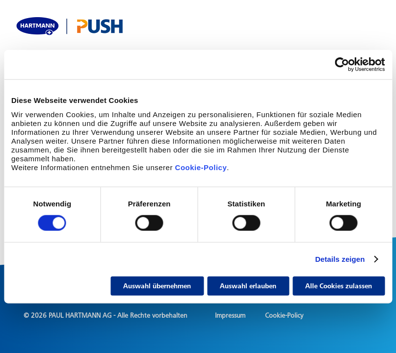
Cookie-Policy (200, 167)
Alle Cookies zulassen (338, 285)
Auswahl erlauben (248, 285)
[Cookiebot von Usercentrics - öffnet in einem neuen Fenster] (342, 64)
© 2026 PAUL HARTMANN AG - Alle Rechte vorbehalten (105, 315)
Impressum (230, 315)
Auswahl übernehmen (157, 285)
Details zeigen (340, 259)
